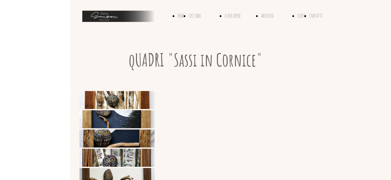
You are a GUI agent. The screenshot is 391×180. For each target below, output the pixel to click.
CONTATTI (316, 16)
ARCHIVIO (267, 16)
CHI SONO (195, 16)
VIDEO (301, 16)
